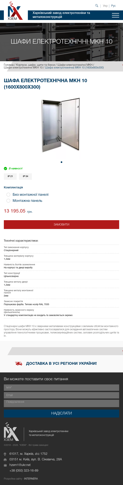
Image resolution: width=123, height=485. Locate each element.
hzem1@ (15, 465)
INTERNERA (31, 479)
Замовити (61, 224)
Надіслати (61, 413)
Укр (105, 6)
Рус (113, 6)
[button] (61, 162)
